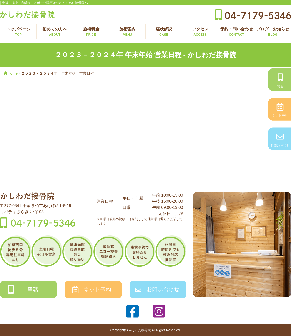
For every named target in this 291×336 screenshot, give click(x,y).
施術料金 (91, 32)
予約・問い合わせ (236, 32)
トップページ (18, 32)
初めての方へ (55, 32)
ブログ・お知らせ (273, 32)
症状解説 (164, 32)
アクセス (200, 32)
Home (11, 73)
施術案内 (127, 32)
